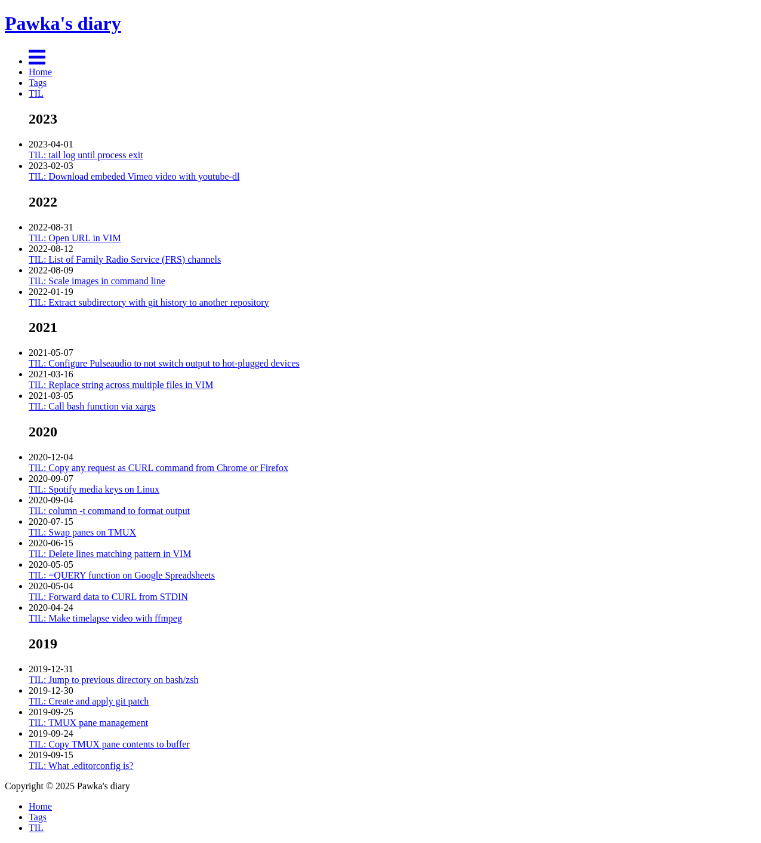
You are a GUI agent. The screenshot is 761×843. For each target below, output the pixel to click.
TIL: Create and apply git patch (89, 701)
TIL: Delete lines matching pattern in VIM (110, 554)
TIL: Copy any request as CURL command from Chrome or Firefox (158, 468)
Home (40, 72)
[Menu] (37, 61)
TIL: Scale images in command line (97, 281)
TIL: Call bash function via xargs (92, 406)
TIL (36, 93)
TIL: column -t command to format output (109, 511)
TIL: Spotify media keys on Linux (94, 489)
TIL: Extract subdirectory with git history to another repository (149, 302)
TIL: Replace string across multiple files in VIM (121, 385)
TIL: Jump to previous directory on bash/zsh (113, 680)
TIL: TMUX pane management (88, 723)
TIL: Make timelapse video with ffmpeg (105, 618)
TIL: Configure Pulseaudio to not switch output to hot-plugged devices (164, 363)
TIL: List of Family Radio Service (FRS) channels (125, 259)
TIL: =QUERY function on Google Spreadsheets (122, 575)
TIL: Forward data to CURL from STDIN (108, 597)
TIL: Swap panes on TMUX (82, 532)
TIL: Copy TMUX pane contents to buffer (109, 744)
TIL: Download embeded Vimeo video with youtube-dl (134, 176)
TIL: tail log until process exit (86, 155)
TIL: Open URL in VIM (75, 238)
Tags (38, 83)
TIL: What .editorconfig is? (81, 766)
